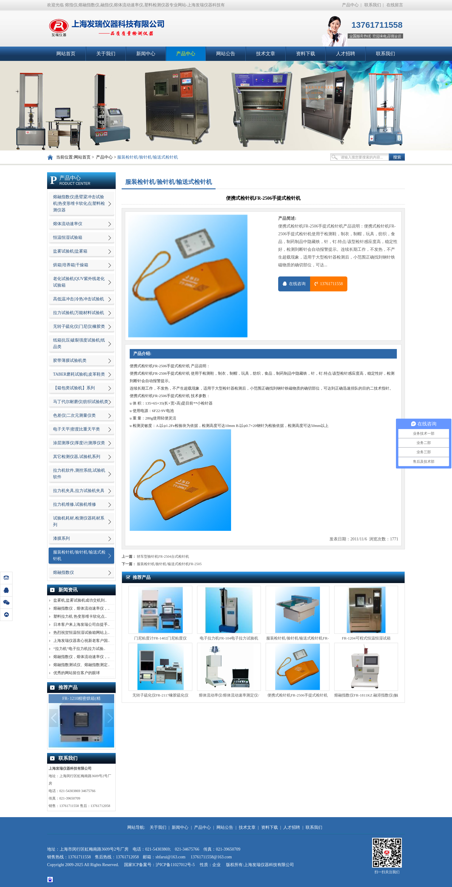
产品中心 (350, 5)
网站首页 (65, 53)
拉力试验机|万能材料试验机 (78, 312)
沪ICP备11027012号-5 (176, 865)
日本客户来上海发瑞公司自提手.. (81, 624)
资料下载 (305, 53)
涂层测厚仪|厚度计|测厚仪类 (79, 443)
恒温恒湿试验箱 (67, 237)
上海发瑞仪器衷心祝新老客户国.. (81, 640)
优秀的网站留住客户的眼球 (76, 673)
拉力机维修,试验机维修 (74, 504)
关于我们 (105, 53)
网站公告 (225, 53)
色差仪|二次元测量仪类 (74, 415)
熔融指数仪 (63, 572)
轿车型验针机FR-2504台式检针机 (163, 556)
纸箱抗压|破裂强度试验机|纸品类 (79, 343)
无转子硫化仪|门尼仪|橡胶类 (79, 326)
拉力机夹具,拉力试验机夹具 (78, 490)
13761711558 (329, 284)
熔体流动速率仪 (67, 224)
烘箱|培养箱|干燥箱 (70, 265)
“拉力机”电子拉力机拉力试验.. (79, 648)
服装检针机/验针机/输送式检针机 (147, 157)
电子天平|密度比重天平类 (76, 429)
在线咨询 (294, 284)
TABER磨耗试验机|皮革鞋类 (79, 374)
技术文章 (265, 53)
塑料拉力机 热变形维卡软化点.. (80, 616)
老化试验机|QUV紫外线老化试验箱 (79, 282)
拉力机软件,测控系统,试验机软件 (79, 473)
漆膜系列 (61, 538)
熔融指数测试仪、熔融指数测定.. (81, 664)
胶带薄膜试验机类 (69, 360)
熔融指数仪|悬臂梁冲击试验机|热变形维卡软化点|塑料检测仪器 (79, 203)
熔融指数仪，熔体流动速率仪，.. (81, 608)
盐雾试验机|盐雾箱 (70, 251)
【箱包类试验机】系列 (74, 388)
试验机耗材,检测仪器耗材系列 (78, 521)
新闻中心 (145, 53)
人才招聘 (345, 53)
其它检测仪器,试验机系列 (76, 456)
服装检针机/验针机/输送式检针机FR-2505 (169, 564)
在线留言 (394, 5)
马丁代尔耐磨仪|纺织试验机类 (80, 401)
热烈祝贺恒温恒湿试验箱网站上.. (81, 632)
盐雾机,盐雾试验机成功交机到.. (80, 600)
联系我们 (372, 5)
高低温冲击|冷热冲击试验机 (78, 299)
